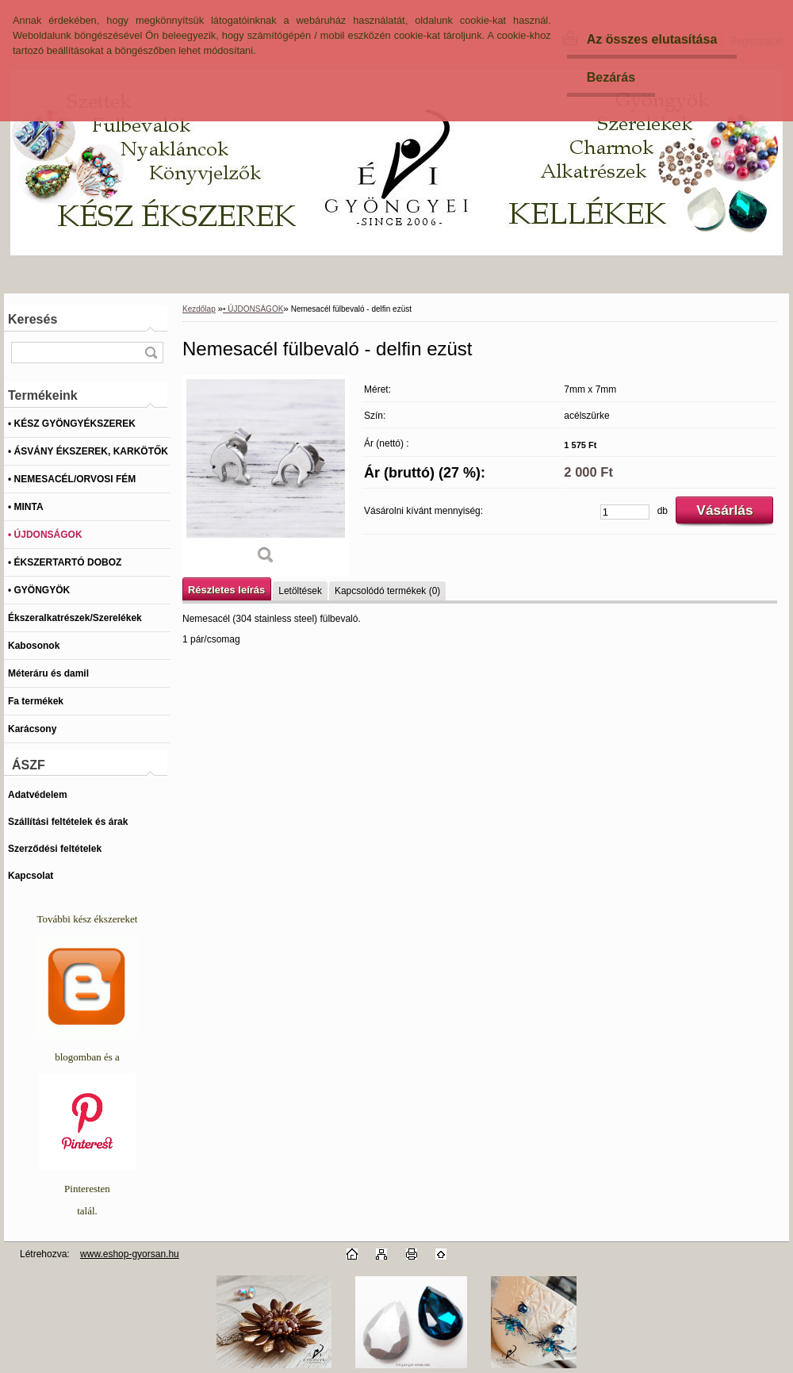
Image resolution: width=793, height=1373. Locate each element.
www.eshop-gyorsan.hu (129, 1254)
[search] (151, 352)
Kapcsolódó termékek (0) (387, 590)
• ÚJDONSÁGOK (253, 309)
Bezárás (611, 77)
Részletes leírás (226, 590)
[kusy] (624, 512)
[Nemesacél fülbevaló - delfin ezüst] (265, 475)
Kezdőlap (199, 309)
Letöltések (300, 590)
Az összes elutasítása (652, 39)
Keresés (32, 319)
